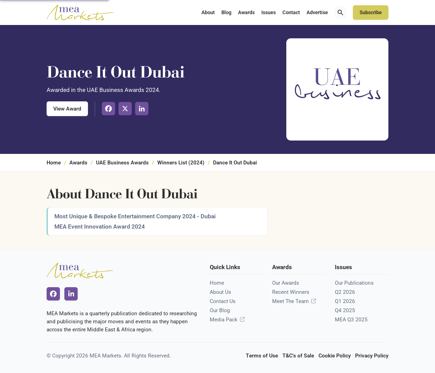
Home (54, 162)
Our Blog (220, 310)
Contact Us (223, 301)
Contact (291, 12)
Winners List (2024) (180, 162)
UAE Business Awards (122, 162)
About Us (220, 292)
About (208, 12)
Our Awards (285, 283)
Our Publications (354, 283)
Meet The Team (290, 301)
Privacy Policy (371, 355)
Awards (246, 12)
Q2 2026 (345, 292)
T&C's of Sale (298, 355)
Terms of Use (262, 355)
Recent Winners (290, 292)
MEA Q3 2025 (351, 319)
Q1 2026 (345, 301)
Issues (268, 12)
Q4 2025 (345, 310)
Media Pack (223, 319)
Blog (226, 12)
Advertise (317, 12)
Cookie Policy (334, 355)
